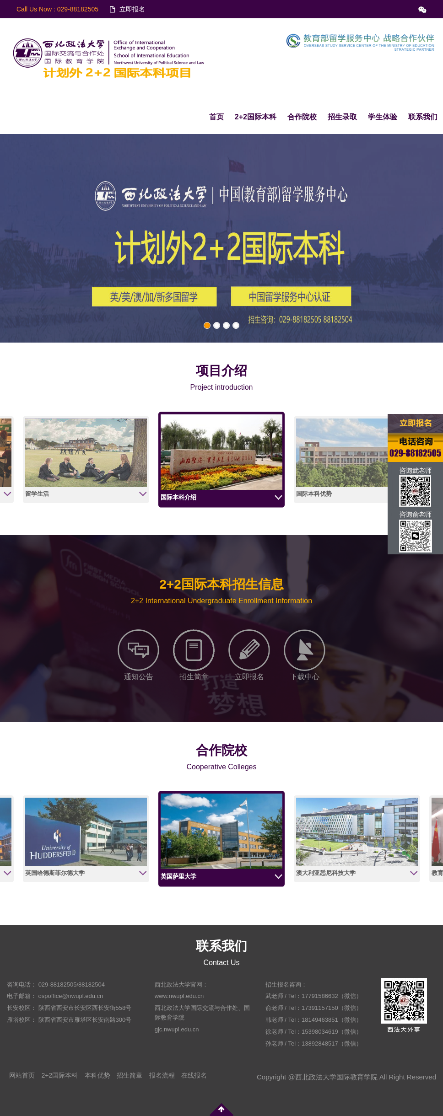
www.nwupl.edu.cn (179, 996)
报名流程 (162, 1075)
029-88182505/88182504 (71, 984)
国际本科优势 (314, 493)
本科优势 (97, 1075)
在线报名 (194, 1075)
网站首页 (22, 1075)
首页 (216, 117)
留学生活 (37, 493)
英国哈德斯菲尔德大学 (55, 872)
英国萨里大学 (178, 876)
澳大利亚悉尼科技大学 (326, 872)
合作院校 (302, 117)
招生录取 (342, 117)
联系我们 (423, 117)
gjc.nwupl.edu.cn (177, 1029)
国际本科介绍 (178, 497)
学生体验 (382, 117)
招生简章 (129, 1075)
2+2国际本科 (255, 117)
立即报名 (132, 9)
